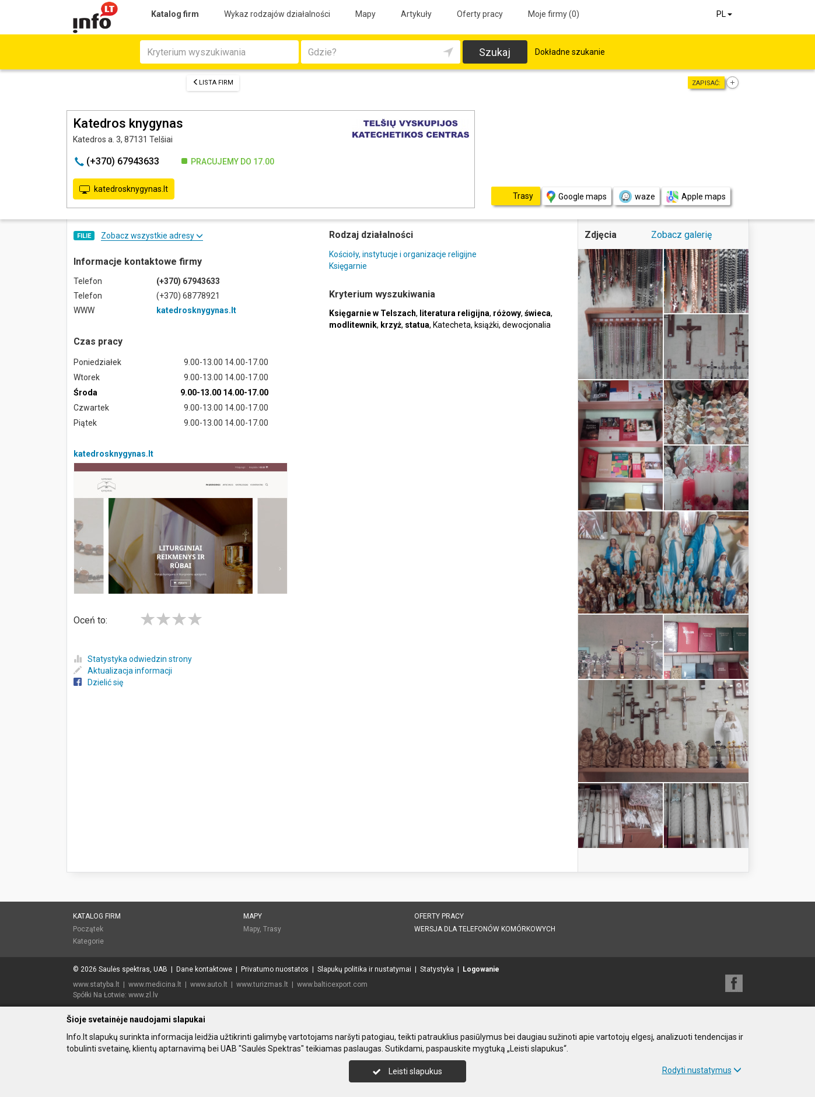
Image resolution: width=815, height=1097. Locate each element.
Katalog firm (175, 14)
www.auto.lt (209, 984)
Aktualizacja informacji (123, 670)
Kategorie (88, 941)
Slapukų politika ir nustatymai (364, 969)
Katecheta (452, 325)
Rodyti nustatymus (701, 1070)
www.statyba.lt (96, 984)
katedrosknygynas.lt (123, 189)
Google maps (577, 197)
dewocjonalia (526, 325)
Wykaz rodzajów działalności (277, 14)
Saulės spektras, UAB (133, 969)
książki (486, 325)
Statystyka (437, 969)
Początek (88, 929)
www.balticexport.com (332, 984)
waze (636, 196)
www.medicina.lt (154, 984)
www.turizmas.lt (262, 984)
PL (725, 14)
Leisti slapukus (407, 1071)
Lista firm (213, 82)
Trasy (272, 929)
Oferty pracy (480, 14)
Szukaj (494, 52)
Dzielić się (98, 682)
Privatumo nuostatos (275, 969)
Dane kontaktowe (204, 969)
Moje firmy (553, 14)
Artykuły (416, 14)
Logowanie (481, 969)
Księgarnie (348, 266)
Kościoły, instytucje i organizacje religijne (403, 254)
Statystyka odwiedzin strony (133, 659)
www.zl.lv (143, 995)
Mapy (365, 14)
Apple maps (696, 197)
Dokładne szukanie (570, 52)
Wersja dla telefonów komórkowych (484, 929)
